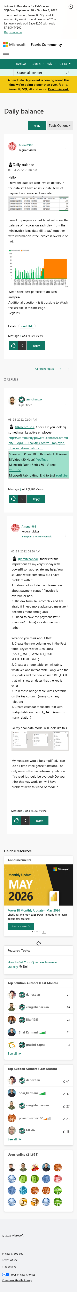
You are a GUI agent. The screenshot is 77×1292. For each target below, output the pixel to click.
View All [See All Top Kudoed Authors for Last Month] (14, 1139)
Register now (13, 32)
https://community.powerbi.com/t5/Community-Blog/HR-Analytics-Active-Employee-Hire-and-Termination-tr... (38, 443)
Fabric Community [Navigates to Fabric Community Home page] (46, 44)
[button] (37, 125)
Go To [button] (63, 63)
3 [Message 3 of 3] (23, 810)
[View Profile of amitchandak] (34, 399)
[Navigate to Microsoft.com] (14, 44)
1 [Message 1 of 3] (20, 335)
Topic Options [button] (58, 125)
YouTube (42, 459)
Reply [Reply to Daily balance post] (36, 345)
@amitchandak (28, 559)
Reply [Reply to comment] (36, 499)
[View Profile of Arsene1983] (25, 145)
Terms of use (10, 1260)
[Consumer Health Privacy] (38, 1280)
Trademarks (9, 1266)
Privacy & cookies (12, 1253)
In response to (37, 536)
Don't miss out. (58, 89)
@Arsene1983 (24, 427)
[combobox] (43, 73)
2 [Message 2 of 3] (20, 489)
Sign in (36, 63)
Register (21, 63)
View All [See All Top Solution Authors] (14, 1053)
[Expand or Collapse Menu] (6, 54)
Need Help (27, 326)
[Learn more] (21, 926)
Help (49, 63)
